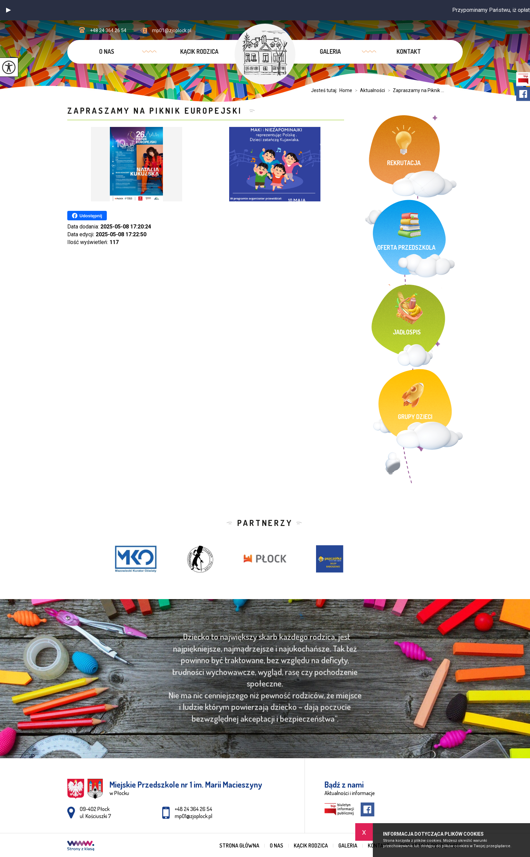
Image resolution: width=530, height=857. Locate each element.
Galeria (330, 51)
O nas (106, 51)
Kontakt (408, 51)
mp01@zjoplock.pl (165, 31)
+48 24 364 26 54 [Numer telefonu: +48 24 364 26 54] (193, 809)
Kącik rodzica (199, 51)
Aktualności (368, 90)
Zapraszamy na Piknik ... (414, 90)
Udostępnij (87, 215)
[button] (8, 10)
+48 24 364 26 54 (102, 30)
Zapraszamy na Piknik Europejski (156, 110)
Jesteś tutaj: (325, 90)
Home (345, 90)
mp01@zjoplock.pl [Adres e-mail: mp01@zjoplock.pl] (193, 816)
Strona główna (239, 845)
